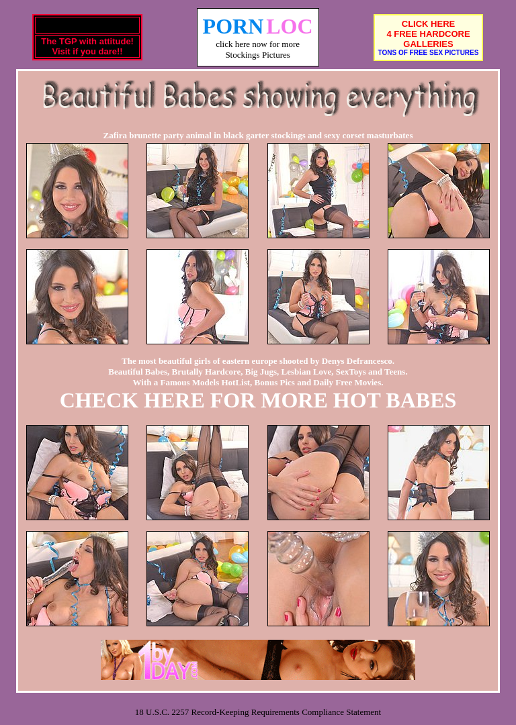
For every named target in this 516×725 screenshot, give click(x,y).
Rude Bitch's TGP (87, 25)
